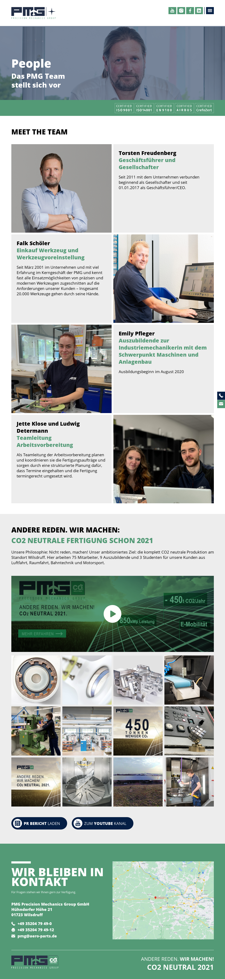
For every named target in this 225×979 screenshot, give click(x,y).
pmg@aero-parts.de (37, 935)
